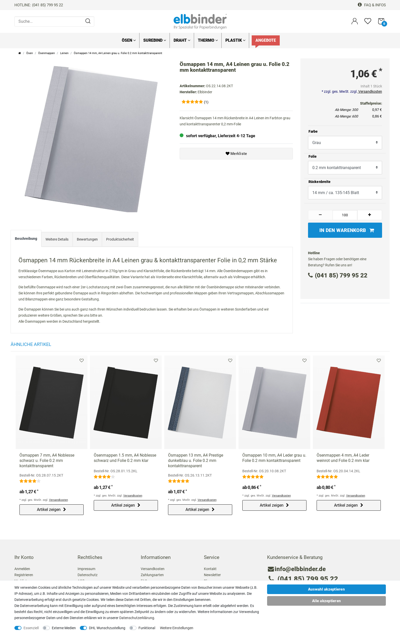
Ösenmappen (46, 53)
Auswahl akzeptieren (326, 589)
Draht (182, 40)
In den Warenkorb (346, 230)
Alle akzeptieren (326, 601)
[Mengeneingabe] (345, 215)
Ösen (129, 40)
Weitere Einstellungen (176, 628)
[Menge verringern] (320, 215)
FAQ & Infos (372, 5)
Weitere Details (56, 239)
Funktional (146, 628)
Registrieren (23, 575)
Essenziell (31, 628)
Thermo (208, 40)
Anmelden (22, 569)
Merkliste (236, 154)
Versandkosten (370, 91)
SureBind (154, 40)
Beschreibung (26, 239)
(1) (206, 102)
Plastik (235, 40)
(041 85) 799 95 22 (337, 275)
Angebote (265, 40)
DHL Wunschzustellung (107, 628)
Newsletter (212, 575)
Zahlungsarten (152, 575)
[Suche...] (54, 21)
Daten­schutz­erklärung (136, 618)
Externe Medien (64, 628)
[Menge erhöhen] (369, 215)
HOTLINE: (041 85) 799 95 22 (38, 5)
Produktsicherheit (120, 239)
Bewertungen (87, 239)
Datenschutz (88, 575)
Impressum (86, 569)
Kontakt (210, 569)
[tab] (26, 239)
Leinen (64, 53)
